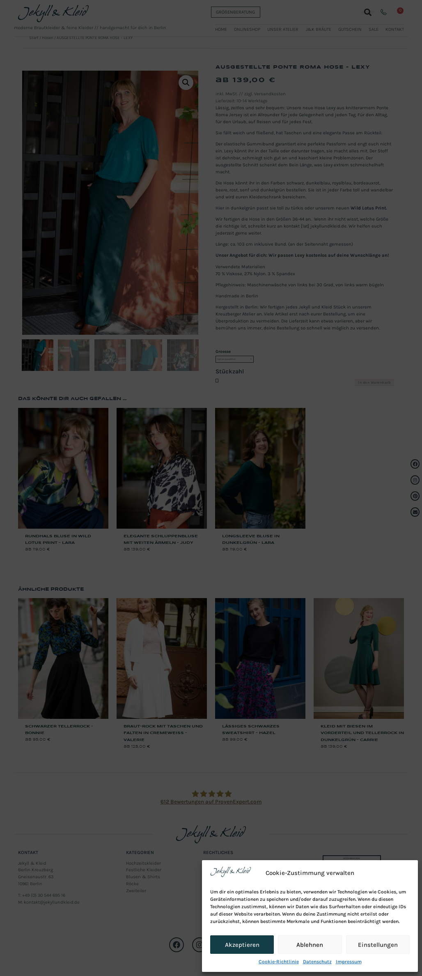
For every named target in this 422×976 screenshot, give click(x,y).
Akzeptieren (242, 944)
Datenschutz (317, 961)
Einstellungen (378, 944)
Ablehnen (309, 944)
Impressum (349, 961)
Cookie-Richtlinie (279, 961)
